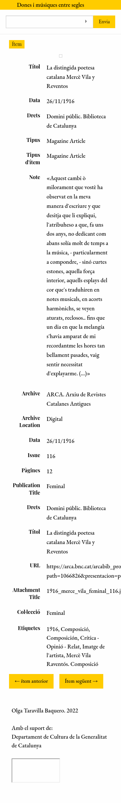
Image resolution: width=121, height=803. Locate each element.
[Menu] (5, 5)
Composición (61, 637)
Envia (104, 21)
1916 (52, 629)
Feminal (55, 612)
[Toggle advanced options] (86, 22)
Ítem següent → (81, 681)
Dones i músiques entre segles (50, 4)
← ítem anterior (31, 681)
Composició (74, 629)
